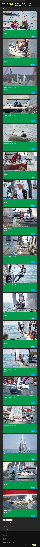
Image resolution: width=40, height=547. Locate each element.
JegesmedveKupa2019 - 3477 (10, 30)
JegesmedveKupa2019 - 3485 (10, 256)
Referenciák (18, 5)
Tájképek (5, 526)
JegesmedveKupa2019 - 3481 (10, 143)
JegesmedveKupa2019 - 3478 (10, 59)
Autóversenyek (6, 529)
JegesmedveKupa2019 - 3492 (10, 453)
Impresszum (5, 539)
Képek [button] (24, 3)
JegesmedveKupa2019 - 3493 (10, 482)
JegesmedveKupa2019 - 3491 (10, 425)
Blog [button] (25, 5)
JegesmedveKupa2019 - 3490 (10, 397)
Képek (4, 534)
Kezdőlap (17, 3)
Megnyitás (33, 36)
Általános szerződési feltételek (8, 542)
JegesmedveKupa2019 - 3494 (10, 510)
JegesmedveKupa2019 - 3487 (10, 312)
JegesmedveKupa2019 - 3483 (10, 200)
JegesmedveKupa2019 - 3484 (10, 228)
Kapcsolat (32, 5)
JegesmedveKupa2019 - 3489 (10, 369)
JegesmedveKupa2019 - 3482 (10, 171)
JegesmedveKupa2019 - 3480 (10, 115)
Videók (30, 3)
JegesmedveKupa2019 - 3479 (10, 87)
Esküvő (4, 524)
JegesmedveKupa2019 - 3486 (10, 284)
